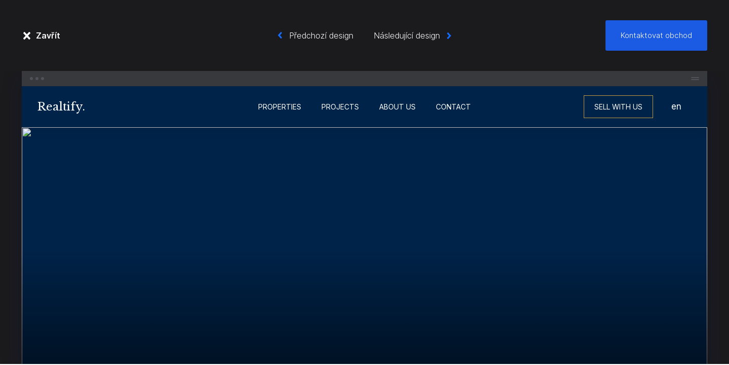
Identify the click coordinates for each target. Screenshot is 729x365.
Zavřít (48, 35)
